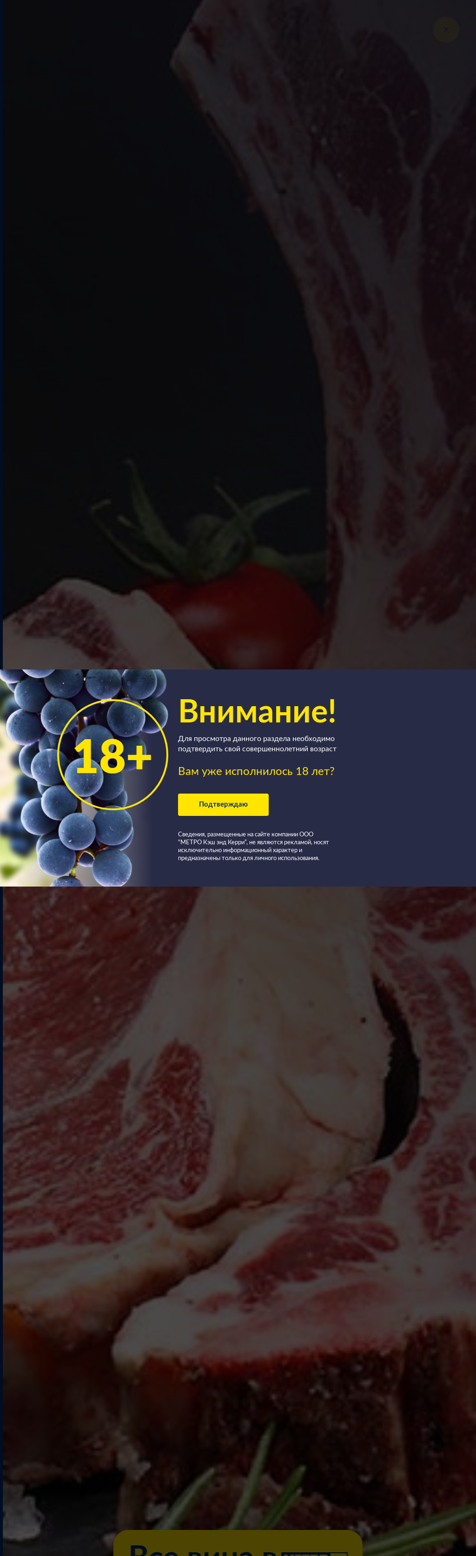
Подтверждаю (223, 804)
